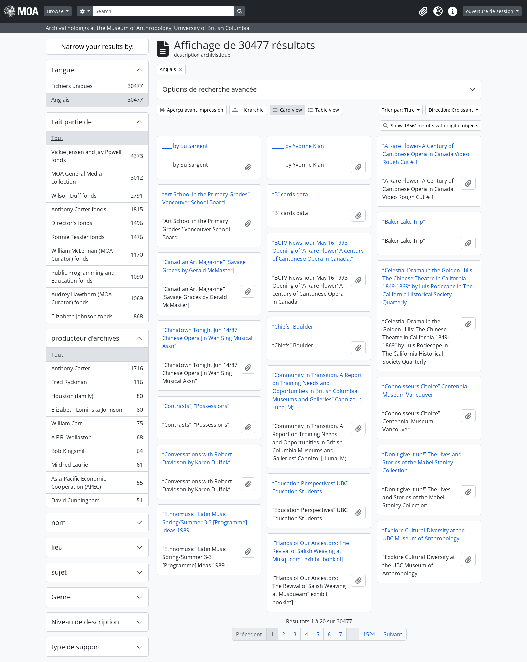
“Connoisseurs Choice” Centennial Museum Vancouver (425, 390)
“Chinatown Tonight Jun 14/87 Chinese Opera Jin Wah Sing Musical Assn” (207, 338)
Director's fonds (97, 224)
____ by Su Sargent (185, 146)
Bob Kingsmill (97, 452)
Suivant (392, 634)
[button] (423, 11)
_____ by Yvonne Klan (298, 146)
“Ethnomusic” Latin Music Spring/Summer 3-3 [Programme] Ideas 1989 (204, 522)
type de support (75, 646)
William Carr (97, 424)
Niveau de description (85, 621)
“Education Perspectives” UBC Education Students (310, 487)
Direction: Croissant (451, 110)
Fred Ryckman (97, 383)
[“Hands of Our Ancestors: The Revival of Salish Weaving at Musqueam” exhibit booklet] (310, 551)
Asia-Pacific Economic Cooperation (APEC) (97, 482)
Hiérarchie (248, 110)
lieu (57, 547)
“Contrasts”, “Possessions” (195, 406)
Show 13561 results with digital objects (430, 125)
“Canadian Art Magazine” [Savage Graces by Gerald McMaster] (204, 266)
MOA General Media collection (97, 177)
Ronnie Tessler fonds (97, 238)
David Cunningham (97, 501)
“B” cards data (290, 194)
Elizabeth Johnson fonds (97, 317)
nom (58, 522)
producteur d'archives (85, 338)
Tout (57, 138)
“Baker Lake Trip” (403, 221)
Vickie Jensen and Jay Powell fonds (97, 156)
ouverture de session (490, 11)
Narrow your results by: (97, 46)
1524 (369, 634)
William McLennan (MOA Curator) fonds (97, 254)
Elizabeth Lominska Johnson (97, 411)
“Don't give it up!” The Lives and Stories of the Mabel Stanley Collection (422, 462)
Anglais (97, 101)
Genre (61, 597)
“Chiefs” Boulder (292, 326)
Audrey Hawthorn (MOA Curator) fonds (97, 298)
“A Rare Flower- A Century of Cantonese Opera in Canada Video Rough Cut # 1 (425, 154)
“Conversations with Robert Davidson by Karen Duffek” (197, 458)
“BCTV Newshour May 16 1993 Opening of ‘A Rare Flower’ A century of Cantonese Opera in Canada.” (318, 250)
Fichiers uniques (97, 87)
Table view (323, 110)
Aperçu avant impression (192, 110)
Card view (287, 110)
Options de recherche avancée (209, 89)
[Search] (164, 11)
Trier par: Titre (399, 110)
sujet (59, 572)
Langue (62, 69)
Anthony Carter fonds (97, 210)
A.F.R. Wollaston (97, 438)
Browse (56, 11)
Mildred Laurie (97, 466)
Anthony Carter (97, 369)
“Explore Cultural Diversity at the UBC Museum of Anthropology (423, 534)
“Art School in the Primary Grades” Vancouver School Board (206, 198)
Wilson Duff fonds (97, 197)
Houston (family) (97, 397)
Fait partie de (71, 121)
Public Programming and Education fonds (97, 276)
